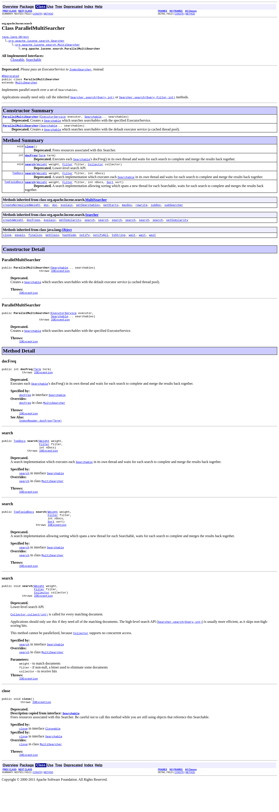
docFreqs (33, 228)
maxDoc (127, 213)
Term (42, 160)
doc (46, 213)
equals (20, 244)
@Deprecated (10, 77)
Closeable (17, 60)
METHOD (48, 14)
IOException (60, 281)
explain (67, 213)
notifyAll (100, 244)
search (30, 170)
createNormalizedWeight (21, 213)
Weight (42, 170)
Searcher (92, 222)
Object (67, 238)
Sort (110, 189)
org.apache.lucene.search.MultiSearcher (47, 45)
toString (118, 244)
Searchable (33, 60)
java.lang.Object (15, 37)
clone (7, 244)
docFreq (31, 160)
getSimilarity (70, 228)
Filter (67, 170)
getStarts (110, 213)
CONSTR (37, 14)
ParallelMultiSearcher (21, 120)
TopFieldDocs (13, 189)
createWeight (13, 228)
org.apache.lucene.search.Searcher (37, 41)
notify (84, 244)
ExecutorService (53, 120)
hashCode (69, 244)
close (29, 151)
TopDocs (17, 179)
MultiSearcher (26, 85)
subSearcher (173, 213)
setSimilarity (177, 228)
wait (132, 244)
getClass (52, 244)
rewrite (142, 213)
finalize (35, 244)
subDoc (156, 213)
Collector (95, 170)
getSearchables (88, 213)
